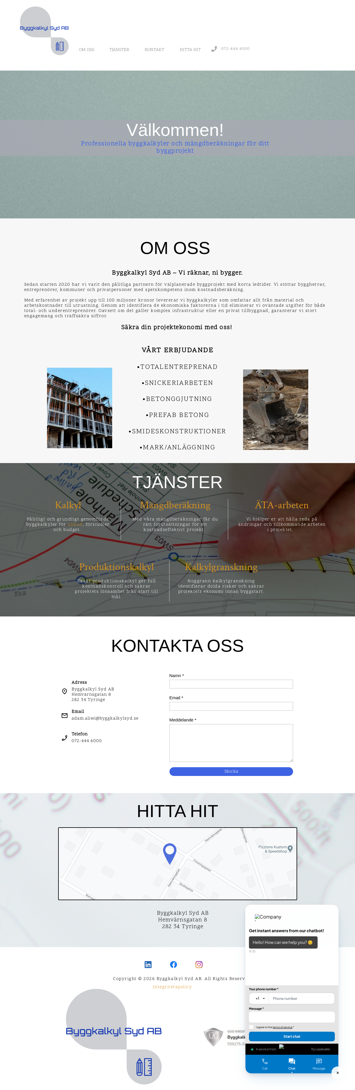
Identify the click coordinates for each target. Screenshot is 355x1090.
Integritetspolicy (172, 987)
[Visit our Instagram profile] (198, 964)
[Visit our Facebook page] (173, 964)
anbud (75, 525)
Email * (176, 697)
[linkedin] (148, 964)
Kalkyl (68, 505)
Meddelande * (183, 719)
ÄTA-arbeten (282, 505)
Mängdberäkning (175, 505)
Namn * (176, 675)
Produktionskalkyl (116, 567)
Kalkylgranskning (221, 567)
